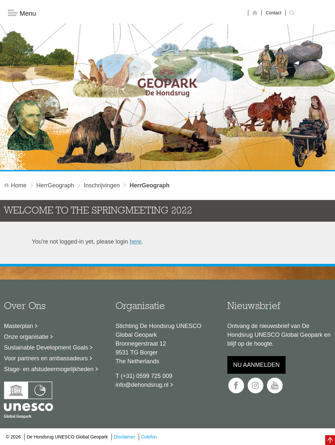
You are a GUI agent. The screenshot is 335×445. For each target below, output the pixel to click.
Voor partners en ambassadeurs (46, 358)
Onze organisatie (26, 337)
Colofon (149, 436)
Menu (22, 13)
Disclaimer (124, 436)
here (135, 241)
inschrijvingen (102, 185)
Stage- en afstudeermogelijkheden (49, 369)
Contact (273, 12)
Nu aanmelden (256, 365)
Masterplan (18, 326)
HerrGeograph (55, 185)
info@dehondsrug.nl (141, 385)
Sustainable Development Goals (46, 347)
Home (16, 185)
